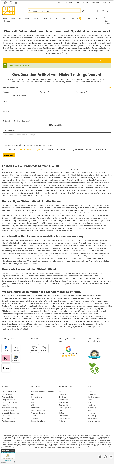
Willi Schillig (92, 416)
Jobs (32, 400)
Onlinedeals (63, 416)
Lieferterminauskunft (9, 402)
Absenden (8, 155)
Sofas (61, 392)
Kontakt (33, 416)
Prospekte (95, 2)
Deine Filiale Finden (9, 392)
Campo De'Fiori (93, 394)
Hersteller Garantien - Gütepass (42, 392)
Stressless (91, 413)
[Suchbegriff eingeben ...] (54, 10)
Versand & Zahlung (38, 413)
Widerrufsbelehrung (38, 410)
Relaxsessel (63, 402)
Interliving (91, 405)
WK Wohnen (92, 418)
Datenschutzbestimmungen (28, 149)
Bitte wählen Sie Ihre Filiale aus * (16, 121)
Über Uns (106, 2)
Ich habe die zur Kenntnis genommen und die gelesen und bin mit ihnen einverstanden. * (58, 149)
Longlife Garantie (8, 400)
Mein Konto (63, 421)
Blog (59, 2)
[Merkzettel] (102, 11)
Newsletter (6, 405)
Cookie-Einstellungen (38, 421)
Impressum (35, 418)
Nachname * (81, 92)
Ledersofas (63, 394)
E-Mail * (6, 101)
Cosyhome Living (94, 397)
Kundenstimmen (82, 2)
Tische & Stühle (65, 405)
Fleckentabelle (7, 397)
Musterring (92, 408)
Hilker (90, 410)
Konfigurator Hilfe (8, 418)
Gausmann (92, 402)
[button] (106, 21)
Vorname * (44, 92)
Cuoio (90, 400)
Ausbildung (69, 2)
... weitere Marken (94, 421)
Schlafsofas (63, 400)
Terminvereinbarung (9, 408)
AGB (71, 149)
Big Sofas (62, 397)
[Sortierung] (98, 61)
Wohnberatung (7, 416)
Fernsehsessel (64, 418)
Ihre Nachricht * (9, 131)
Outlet (61, 413)
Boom (90, 392)
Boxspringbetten (65, 408)
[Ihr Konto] (91, 11)
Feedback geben (8, 421)
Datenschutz (35, 408)
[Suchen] (82, 11)
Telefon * (7, 111)
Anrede (6, 92)
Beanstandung (7, 394)
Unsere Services (8, 410)
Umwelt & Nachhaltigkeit (11, 413)
